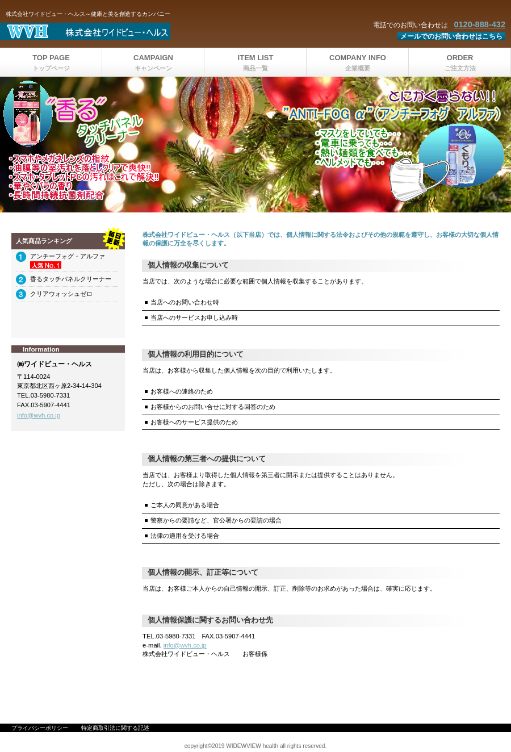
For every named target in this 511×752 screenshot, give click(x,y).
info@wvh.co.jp (185, 645)
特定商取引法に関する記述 (115, 728)
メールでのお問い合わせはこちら (451, 36)
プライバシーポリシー (39, 728)
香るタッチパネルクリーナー (70, 278)
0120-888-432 (479, 24)
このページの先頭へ (464, 686)
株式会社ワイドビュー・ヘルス (142, 31)
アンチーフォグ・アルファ (67, 256)
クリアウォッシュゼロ (61, 293)
